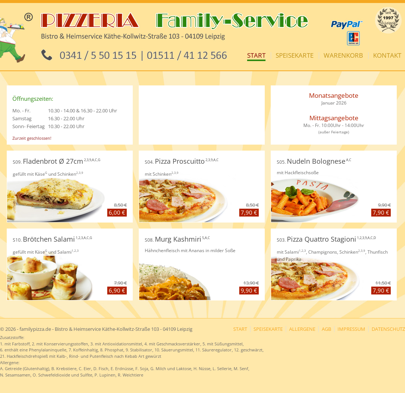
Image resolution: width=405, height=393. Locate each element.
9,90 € (249, 290)
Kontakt (387, 55)
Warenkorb (343, 55)
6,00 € (117, 213)
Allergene (302, 329)
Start (256, 55)
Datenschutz (388, 329)
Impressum (351, 329)
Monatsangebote (333, 95)
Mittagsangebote (333, 118)
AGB (326, 329)
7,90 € (249, 213)
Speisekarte (295, 55)
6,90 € (117, 290)
